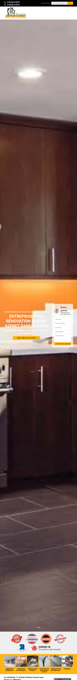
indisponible (12, 2)
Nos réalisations (26, 338)
